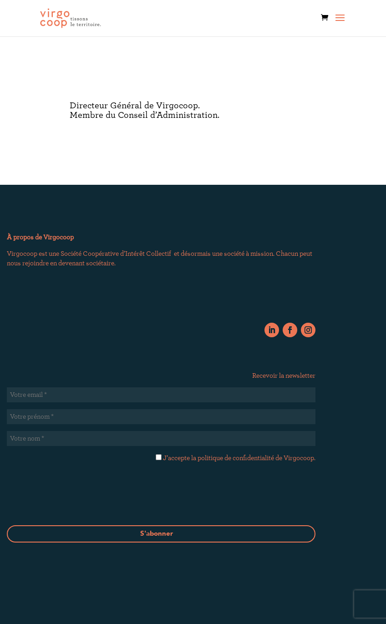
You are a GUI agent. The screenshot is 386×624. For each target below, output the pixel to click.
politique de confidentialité (236, 458)
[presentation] (161, 504)
